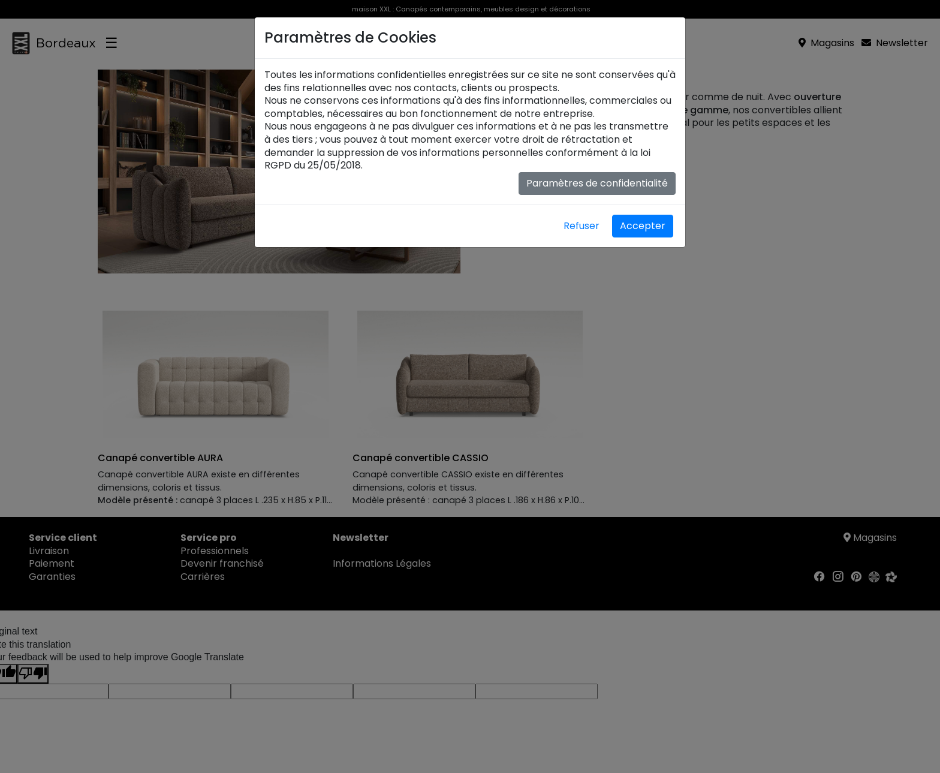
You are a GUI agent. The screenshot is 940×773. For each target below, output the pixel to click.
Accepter (642, 226)
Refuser (581, 226)
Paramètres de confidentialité (597, 183)
